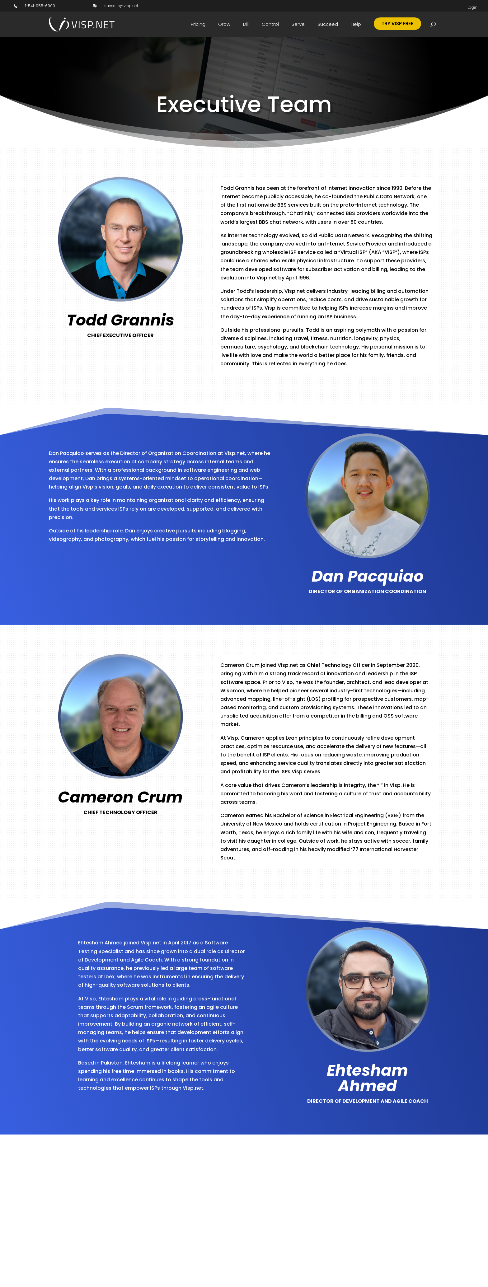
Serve (298, 24)
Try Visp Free (397, 23)
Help (356, 24)
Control (270, 24)
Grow (224, 24)
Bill (246, 24)
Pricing (198, 24)
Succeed (327, 24)
